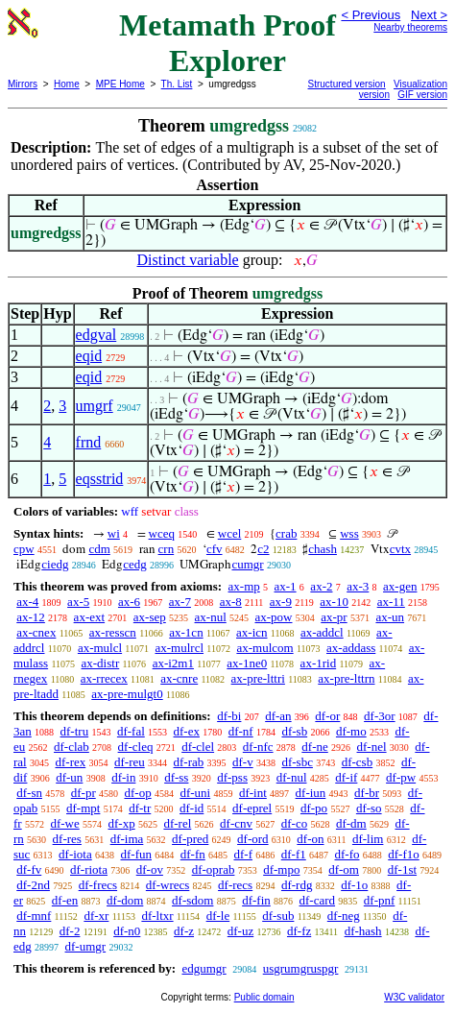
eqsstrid (100, 478)
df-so (369, 808)
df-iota (75, 854)
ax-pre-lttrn (346, 678)
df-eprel (252, 808)
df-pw (401, 777)
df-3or (379, 716)
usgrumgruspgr (301, 968)
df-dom (125, 900)
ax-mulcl (100, 647)
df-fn (192, 854)
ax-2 (321, 586)
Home (67, 84)
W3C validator (414, 997)
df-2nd (33, 885)
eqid (89, 356)
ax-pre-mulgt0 (126, 694)
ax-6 (129, 601)
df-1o (354, 885)
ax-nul (211, 617)
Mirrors (22, 84)
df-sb (294, 731)
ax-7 (180, 601)
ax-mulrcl (179, 647)
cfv (214, 549)
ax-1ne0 (247, 663)
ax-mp (244, 586)
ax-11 (391, 601)
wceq (162, 533)
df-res (67, 839)
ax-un (389, 617)
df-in (123, 777)
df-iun (311, 792)
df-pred (190, 839)
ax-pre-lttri (258, 678)
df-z (184, 931)
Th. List (177, 84)
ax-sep (149, 617)
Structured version (347, 84)
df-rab (189, 762)
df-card (317, 900)
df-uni (195, 792)
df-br (366, 792)
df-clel (197, 746)
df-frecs (98, 885)
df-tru (74, 731)
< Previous (370, 15)
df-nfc (258, 746)
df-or (327, 716)
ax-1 (286, 586)
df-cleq (136, 746)
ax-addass (350, 647)
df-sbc (297, 762)
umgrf (94, 406)
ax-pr (334, 617)
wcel (230, 533)
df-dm (351, 823)
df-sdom (192, 900)
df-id (192, 808)
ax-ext (89, 617)
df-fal (131, 731)
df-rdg (297, 885)
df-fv (28, 869)
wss (349, 533)
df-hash (363, 931)
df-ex (187, 731)
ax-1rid (318, 663)
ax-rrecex (104, 678)
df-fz (299, 931)
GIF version (422, 94)
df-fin (256, 900)
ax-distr (101, 663)
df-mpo (281, 869)
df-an (278, 716)
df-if (346, 777)
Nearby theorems (410, 27)
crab (286, 533)
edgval (96, 334)
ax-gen (400, 586)
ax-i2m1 (173, 663)
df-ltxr (157, 915)
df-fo (347, 854)
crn (166, 549)
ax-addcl (322, 632)
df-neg (343, 915)
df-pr (83, 792)
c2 (263, 549)
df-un (69, 777)
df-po (313, 808)
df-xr (96, 915)
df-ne (314, 746)
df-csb (357, 762)
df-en (65, 900)
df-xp (121, 823)
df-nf (240, 731)
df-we (64, 823)
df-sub (278, 915)
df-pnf (379, 900)
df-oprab (213, 869)
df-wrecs (167, 885)
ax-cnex (36, 632)
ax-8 (231, 601)
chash (322, 549)
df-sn (29, 792)
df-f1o (403, 854)
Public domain (264, 997)
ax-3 (358, 586)
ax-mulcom (264, 647)
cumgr (247, 564)
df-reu (129, 762)
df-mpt (83, 808)
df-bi (229, 716)
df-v (242, 762)
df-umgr (86, 946)
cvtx (400, 549)
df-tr (140, 808)
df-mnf (33, 915)
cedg (135, 564)
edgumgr (203, 968)
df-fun (137, 854)
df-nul (291, 777)
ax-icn (251, 632)
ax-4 (27, 601)
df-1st (402, 869)
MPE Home (120, 84)
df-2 (70, 931)
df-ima (127, 839)
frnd (89, 442)
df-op (137, 792)
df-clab (71, 746)
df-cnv (236, 823)
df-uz (240, 931)
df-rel (177, 823)
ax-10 (334, 601)
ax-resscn (112, 632)
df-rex (70, 762)
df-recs (235, 885)
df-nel (372, 746)
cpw (24, 549)
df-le (218, 915)
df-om (343, 869)
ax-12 (30, 617)
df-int (253, 792)
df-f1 (293, 854)
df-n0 (126, 931)
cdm (98, 549)
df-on (310, 839)
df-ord (253, 839)
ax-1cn (186, 632)
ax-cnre (179, 678)
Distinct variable (188, 260)
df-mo (351, 731)
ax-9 (281, 601)
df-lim (368, 839)
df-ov (149, 869)
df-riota (89, 869)
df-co (294, 823)
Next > (429, 15)
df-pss (232, 777)
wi (114, 533)
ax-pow (274, 617)
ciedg (54, 564)
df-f (243, 854)
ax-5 (78, 601)
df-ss (176, 777)
